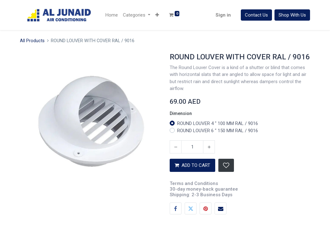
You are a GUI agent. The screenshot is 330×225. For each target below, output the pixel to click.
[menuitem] (111, 15)
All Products (32, 40)
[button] (157, 15)
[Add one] (209, 147)
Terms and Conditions (194, 183)
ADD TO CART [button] (192, 165)
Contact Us (256, 15)
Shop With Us (292, 15)
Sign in (223, 15)
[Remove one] (175, 147)
